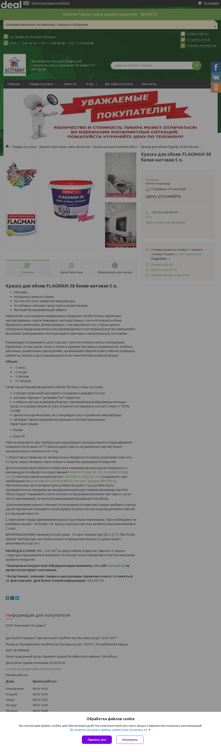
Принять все (97, 739)
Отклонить (130, 739)
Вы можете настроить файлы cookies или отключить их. (109, 729)
